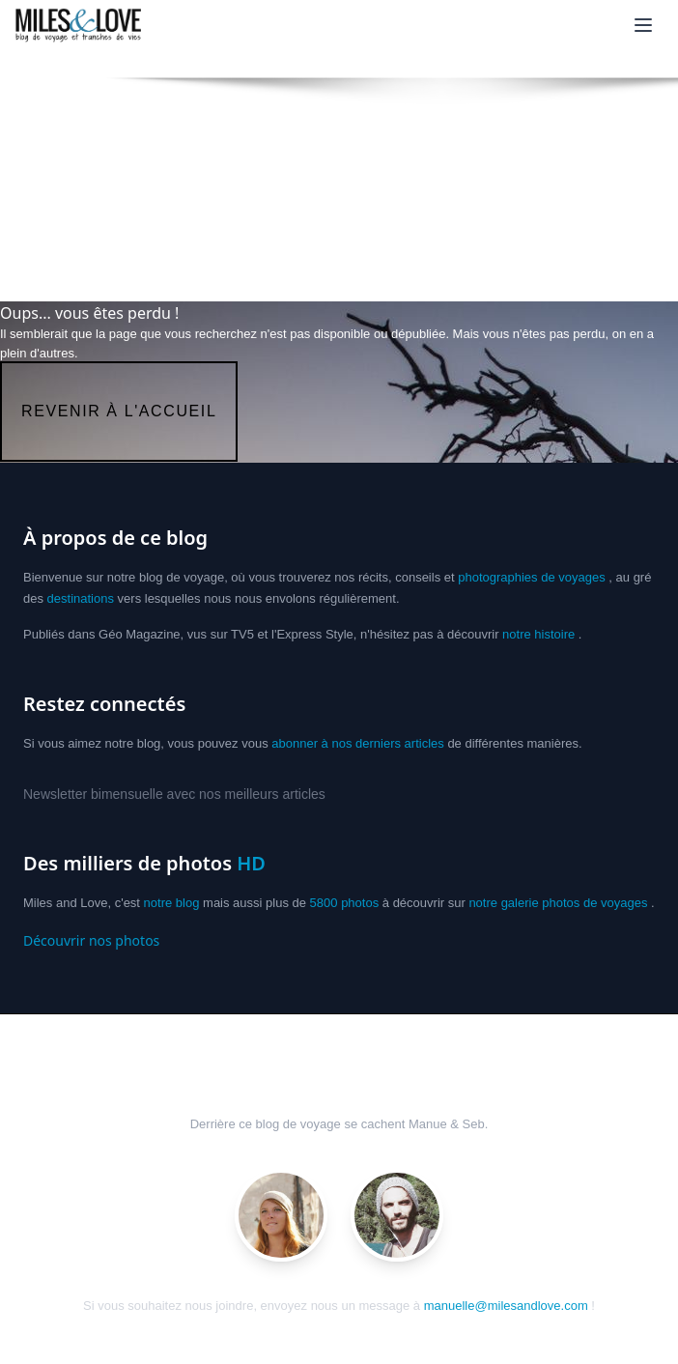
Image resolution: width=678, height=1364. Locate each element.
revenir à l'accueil (118, 411)
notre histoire (538, 634)
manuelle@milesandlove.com (506, 1305)
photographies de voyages (532, 577)
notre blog (172, 902)
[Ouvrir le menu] (643, 25)
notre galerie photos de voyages (557, 902)
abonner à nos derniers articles (357, 743)
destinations (80, 598)
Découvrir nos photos (91, 940)
